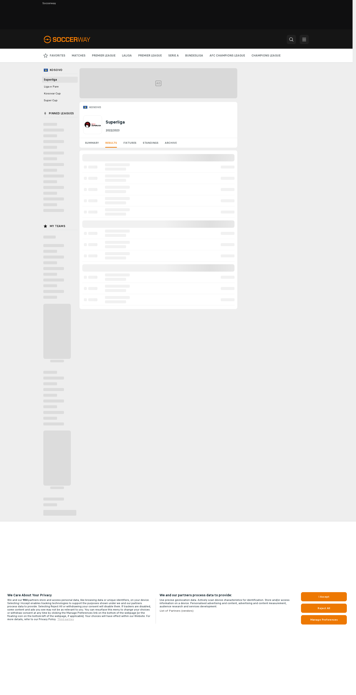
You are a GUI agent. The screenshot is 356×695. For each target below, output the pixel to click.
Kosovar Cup (52, 93)
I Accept (323, 596)
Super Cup (51, 100)
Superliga (50, 80)
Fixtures (129, 142)
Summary (92, 142)
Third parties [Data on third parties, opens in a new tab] (65, 619)
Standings (150, 142)
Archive (171, 142)
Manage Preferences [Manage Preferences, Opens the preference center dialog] (324, 619)
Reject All (323, 608)
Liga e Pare (51, 86)
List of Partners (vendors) (176, 610)
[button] (291, 39)
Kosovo (95, 107)
